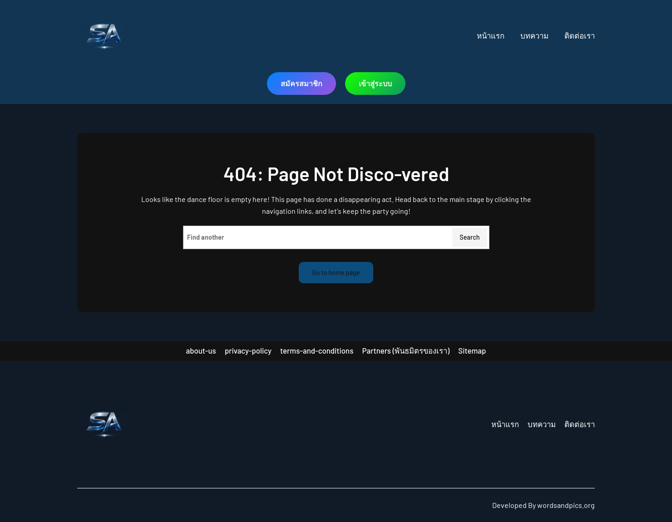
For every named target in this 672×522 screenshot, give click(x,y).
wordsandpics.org (566, 505)
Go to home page (336, 272)
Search (469, 237)
